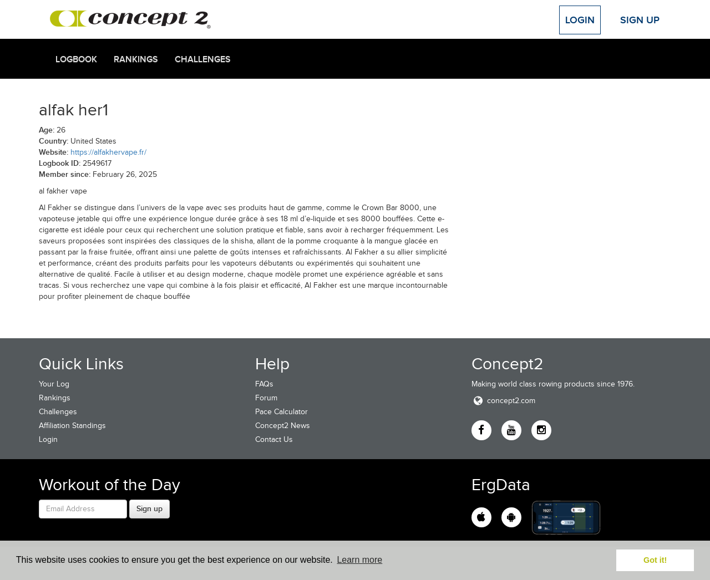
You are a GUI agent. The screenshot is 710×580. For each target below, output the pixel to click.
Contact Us (274, 439)
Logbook (76, 59)
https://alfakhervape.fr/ (108, 152)
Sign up (149, 508)
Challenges (203, 59)
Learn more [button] (359, 559)
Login (580, 20)
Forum (266, 398)
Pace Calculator (281, 412)
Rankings (136, 59)
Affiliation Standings (72, 425)
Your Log (54, 384)
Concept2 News (282, 425)
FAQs (264, 384)
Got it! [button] (655, 560)
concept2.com (503, 400)
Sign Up (640, 20)
